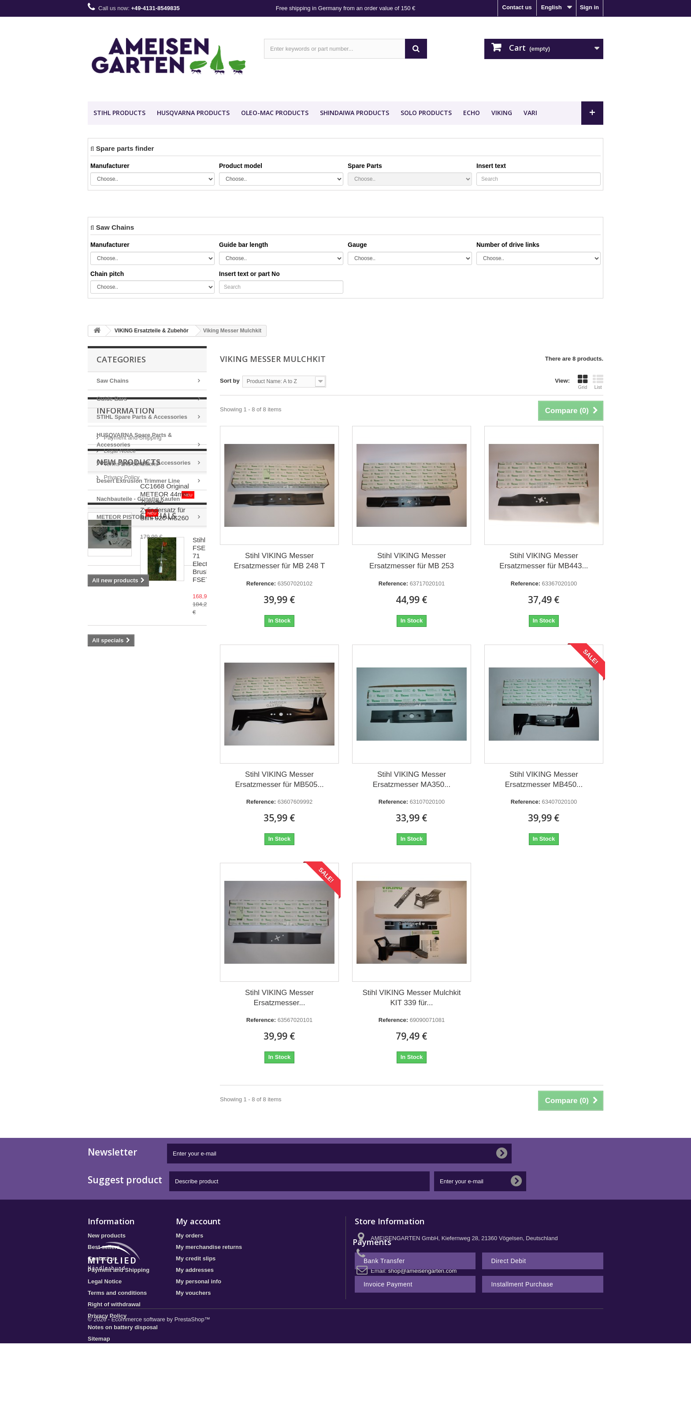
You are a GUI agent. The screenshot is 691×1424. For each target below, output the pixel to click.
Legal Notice (119, 589)
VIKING (501, 112)
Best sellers (104, 1247)
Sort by (230, 380)
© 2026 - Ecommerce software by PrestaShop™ (149, 1400)
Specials (115, 777)
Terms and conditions (130, 603)
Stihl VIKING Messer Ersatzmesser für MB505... (279, 779)
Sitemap (99, 1338)
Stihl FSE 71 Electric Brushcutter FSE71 (170, 805)
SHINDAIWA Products (354, 112)
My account (198, 1221)
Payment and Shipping (131, 576)
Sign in (589, 7)
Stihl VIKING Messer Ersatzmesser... (279, 997)
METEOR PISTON (127, 514)
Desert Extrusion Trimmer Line (138, 480)
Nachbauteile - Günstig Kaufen (145, 496)
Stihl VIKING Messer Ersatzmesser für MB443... (543, 561)
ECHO (471, 112)
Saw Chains (113, 380)
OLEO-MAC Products (274, 112)
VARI (530, 112)
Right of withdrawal (114, 1304)
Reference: (261, 583)
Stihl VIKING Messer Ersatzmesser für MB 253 (411, 561)
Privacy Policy (121, 616)
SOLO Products (426, 112)
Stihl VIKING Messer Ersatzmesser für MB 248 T (279, 561)
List (598, 382)
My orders (189, 1235)
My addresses (195, 1270)
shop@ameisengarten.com (422, 1270)
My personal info (198, 1281)
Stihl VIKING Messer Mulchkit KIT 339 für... (412, 997)
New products (128, 649)
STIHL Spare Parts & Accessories (142, 417)
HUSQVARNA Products (193, 112)
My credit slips (195, 1258)
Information (126, 553)
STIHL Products (119, 112)
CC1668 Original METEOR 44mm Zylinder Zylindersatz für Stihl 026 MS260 (170, 685)
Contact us (517, 7)
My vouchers (193, 1293)
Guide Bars (112, 398)
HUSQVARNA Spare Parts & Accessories (134, 440)
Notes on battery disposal (123, 1327)
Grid (582, 382)
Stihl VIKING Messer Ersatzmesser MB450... (544, 779)
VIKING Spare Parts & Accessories (143, 462)
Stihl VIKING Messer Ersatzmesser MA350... (412, 779)
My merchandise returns (209, 1247)
